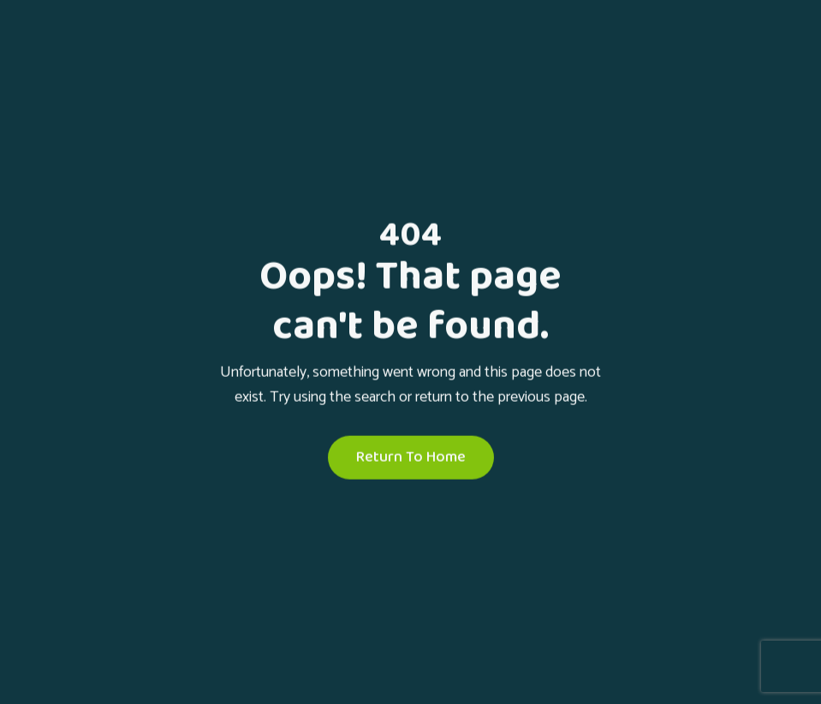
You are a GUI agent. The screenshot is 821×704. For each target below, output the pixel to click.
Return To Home (411, 458)
